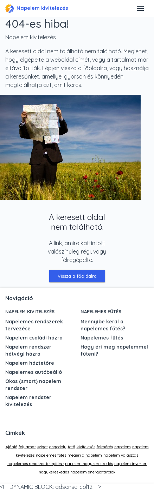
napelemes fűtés (51, 455)
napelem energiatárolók (92, 472)
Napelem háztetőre (29, 363)
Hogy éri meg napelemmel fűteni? (114, 350)
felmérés (105, 446)
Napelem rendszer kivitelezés (28, 401)
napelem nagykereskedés (89, 463)
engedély (57, 446)
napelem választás (120, 455)
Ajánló (11, 446)
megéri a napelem (85, 455)
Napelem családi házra (34, 338)
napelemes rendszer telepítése (35, 463)
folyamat (27, 446)
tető (71, 446)
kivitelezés (86, 446)
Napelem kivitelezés (36, 8)
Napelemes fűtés (101, 311)
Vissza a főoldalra (77, 276)
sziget (42, 446)
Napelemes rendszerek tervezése (34, 325)
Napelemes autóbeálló (33, 372)
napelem (122, 446)
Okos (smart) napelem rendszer (33, 384)
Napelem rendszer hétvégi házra (28, 350)
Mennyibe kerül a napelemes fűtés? (103, 325)
